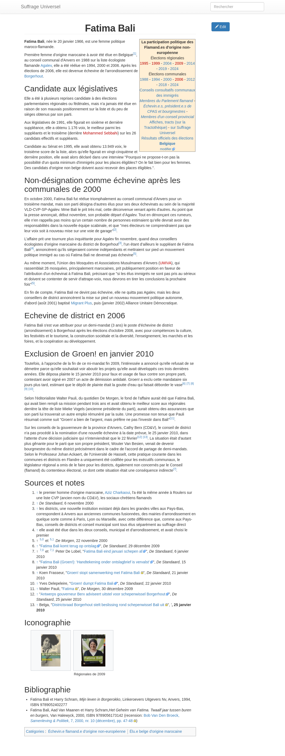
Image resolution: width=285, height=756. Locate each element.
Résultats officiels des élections (167, 138)
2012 (191, 79)
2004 (167, 63)
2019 (163, 69)
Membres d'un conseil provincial (167, 117)
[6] (184, 383)
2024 (174, 69)
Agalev (46, 65)
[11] (172, 418)
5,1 (52, 539)
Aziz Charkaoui (117, 492)
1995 (144, 63)
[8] (192, 383)
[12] (139, 437)
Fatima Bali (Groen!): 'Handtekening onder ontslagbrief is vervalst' (95, 562)
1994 (156, 79)
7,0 (42, 550)
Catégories (35, 731)
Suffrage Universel (40, 6)
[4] (32, 248)
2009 (179, 63)
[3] (120, 243)
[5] (134, 253)
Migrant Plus (81, 303)
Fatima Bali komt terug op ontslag (69, 546)
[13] (145, 437)
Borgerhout (33, 76)
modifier (165, 149)
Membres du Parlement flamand (166, 101)
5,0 (42, 539)
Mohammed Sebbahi (100, 133)
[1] (134, 53)
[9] (26, 388)
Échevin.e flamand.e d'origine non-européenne (87, 731)
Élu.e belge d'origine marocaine (156, 731)
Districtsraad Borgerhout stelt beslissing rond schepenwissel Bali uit (108, 605)
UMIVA (165, 263)
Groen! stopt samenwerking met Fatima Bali (103, 573)
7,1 (52, 550)
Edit (220, 27)
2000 (167, 79)
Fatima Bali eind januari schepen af (113, 551)
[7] (188, 383)
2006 (179, 79)
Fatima (68, 589)
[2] (115, 229)
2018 (163, 85)
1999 (156, 63)
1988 (144, 79)
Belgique (167, 143)
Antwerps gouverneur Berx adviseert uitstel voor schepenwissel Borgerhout (103, 594)
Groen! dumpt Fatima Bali (92, 583)
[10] (31, 388)
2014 (191, 63)
